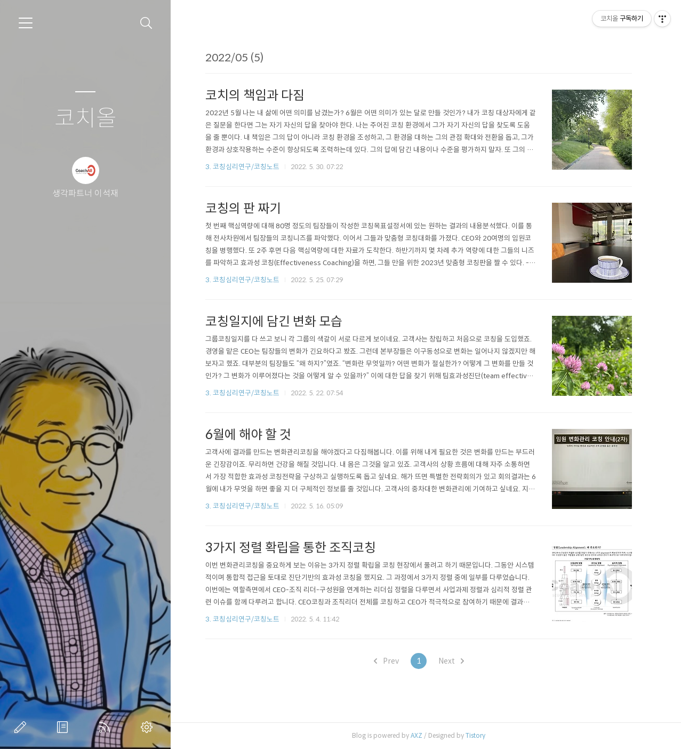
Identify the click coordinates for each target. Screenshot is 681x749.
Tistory (475, 735)
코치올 (85, 119)
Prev (386, 661)
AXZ (416, 735)
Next (451, 661)
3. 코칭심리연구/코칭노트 (242, 166)
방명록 (64, 727)
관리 (149, 727)
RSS (106, 727)
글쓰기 (22, 727)
